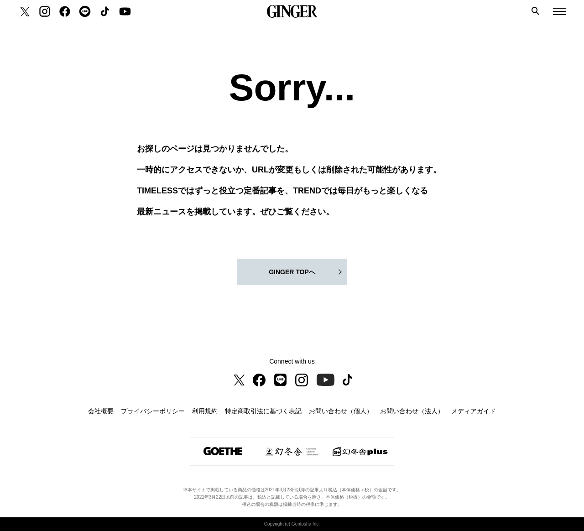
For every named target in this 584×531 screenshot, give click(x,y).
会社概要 (101, 411)
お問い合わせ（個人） (341, 411)
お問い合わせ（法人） (412, 411)
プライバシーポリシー (153, 411)
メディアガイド (473, 411)
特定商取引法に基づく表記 (263, 411)
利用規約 (205, 411)
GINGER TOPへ (292, 272)
